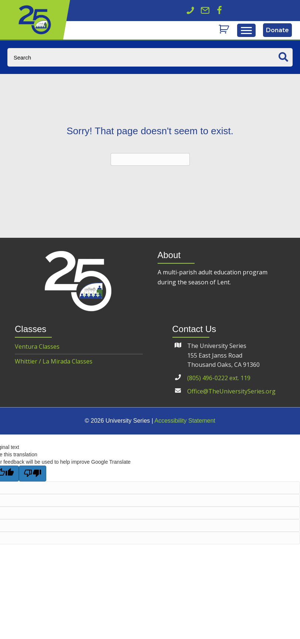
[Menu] (246, 30)
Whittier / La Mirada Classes (53, 361)
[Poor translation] (32, 473)
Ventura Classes (37, 346)
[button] (219, 10)
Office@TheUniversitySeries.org (231, 391)
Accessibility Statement (184, 420)
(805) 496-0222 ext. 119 (218, 378)
